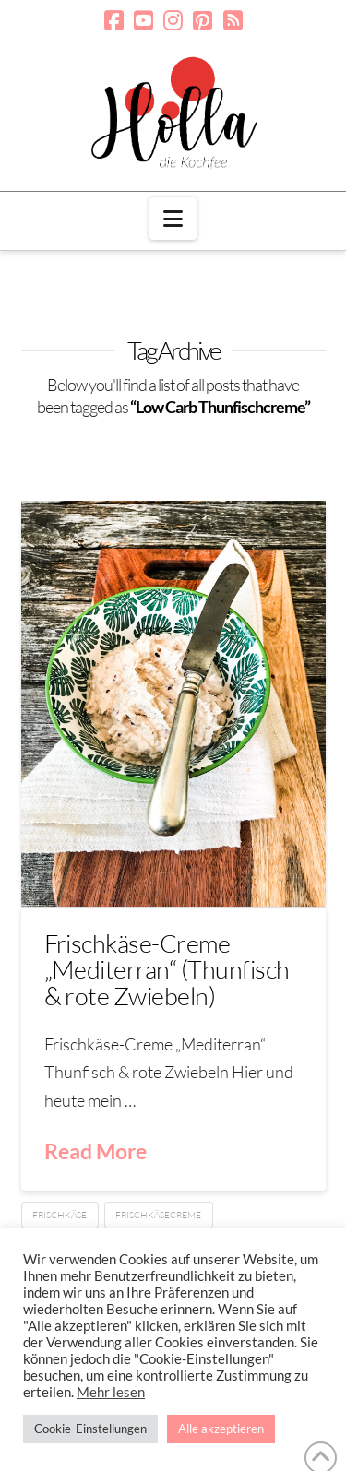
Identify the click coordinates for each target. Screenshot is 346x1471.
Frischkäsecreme (158, 1215)
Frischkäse (59, 1215)
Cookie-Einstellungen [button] (90, 1428)
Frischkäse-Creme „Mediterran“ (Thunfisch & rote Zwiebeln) (167, 969)
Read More (95, 1151)
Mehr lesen (111, 1392)
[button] (173, 218)
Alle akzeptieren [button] (221, 1428)
